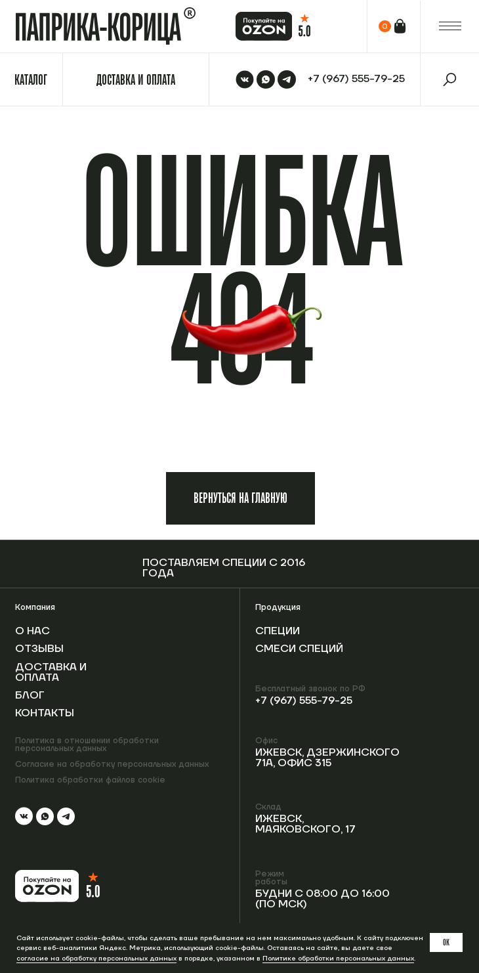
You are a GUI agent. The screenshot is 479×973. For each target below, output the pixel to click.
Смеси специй (299, 648)
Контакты (44, 713)
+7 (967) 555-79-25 (303, 700)
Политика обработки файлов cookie (90, 780)
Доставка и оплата (51, 672)
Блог (30, 695)
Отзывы (39, 648)
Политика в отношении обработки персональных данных (87, 744)
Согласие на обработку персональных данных (112, 764)
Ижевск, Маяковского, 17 (305, 824)
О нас (32, 631)
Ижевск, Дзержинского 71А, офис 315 (327, 757)
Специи (277, 631)
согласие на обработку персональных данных (96, 958)
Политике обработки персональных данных (338, 958)
